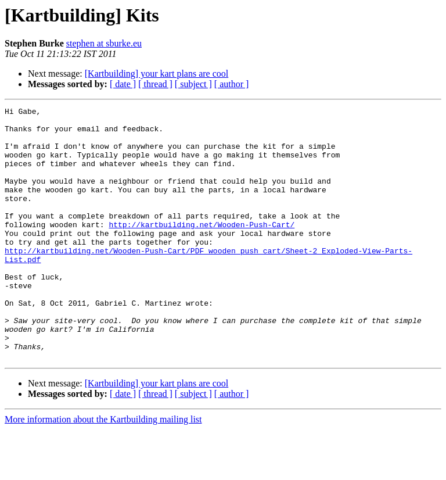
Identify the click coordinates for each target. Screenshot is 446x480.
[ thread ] (155, 84)
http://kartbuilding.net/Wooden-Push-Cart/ (201, 248)
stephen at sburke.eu (104, 43)
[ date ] (123, 84)
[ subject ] (193, 84)
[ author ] (231, 84)
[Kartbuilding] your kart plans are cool (156, 73)
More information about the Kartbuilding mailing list (103, 470)
